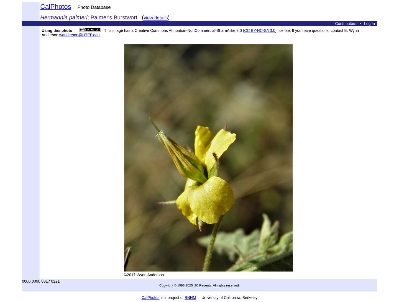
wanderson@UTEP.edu (79, 35)
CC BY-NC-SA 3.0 (259, 30)
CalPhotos (55, 6)
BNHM (190, 297)
